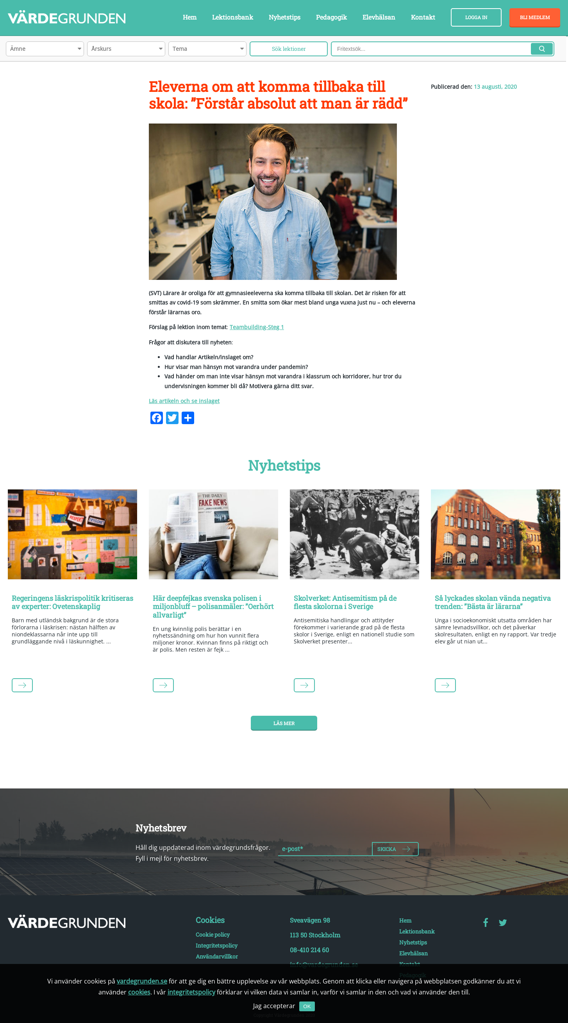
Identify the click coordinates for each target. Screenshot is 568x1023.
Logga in (476, 17)
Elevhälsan (379, 17)
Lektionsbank (232, 17)
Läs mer (284, 723)
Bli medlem (535, 17)
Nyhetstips (284, 17)
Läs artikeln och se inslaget (184, 401)
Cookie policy (213, 934)
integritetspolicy (191, 992)
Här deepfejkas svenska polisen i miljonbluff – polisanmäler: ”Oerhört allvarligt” (213, 606)
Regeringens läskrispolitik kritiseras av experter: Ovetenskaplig (72, 602)
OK (307, 1006)
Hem (189, 17)
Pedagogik (331, 17)
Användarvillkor (217, 956)
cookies (139, 992)
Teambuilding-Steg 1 (257, 327)
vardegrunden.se (142, 981)
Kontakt (423, 17)
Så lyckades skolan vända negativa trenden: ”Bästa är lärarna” (493, 602)
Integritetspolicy (217, 945)
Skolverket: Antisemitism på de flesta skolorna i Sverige (345, 602)
